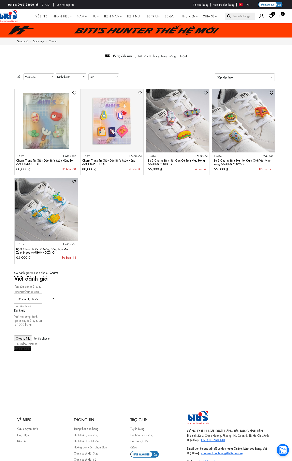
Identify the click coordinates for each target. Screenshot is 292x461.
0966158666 (26, 4)
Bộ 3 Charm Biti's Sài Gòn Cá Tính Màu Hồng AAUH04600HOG (176, 161)
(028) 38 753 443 (213, 440)
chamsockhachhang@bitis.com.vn (222, 453)
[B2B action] (271, 4)
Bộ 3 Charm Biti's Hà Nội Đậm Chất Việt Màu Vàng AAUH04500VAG (242, 161)
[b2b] (144, 453)
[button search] (229, 16)
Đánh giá (19, 310)
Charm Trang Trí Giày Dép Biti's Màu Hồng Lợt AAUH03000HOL (44, 161)
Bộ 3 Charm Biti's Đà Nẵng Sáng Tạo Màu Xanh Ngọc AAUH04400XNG (42, 250)
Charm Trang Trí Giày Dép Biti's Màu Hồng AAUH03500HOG (108, 161)
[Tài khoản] (261, 16)
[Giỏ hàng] (280, 16)
